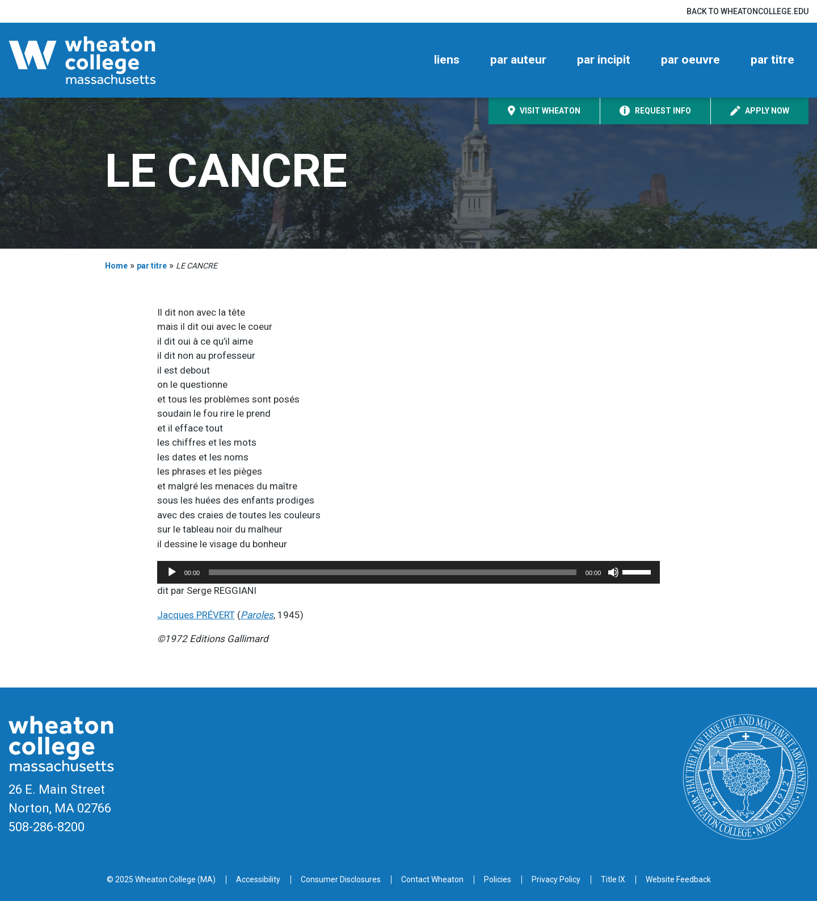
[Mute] (613, 572)
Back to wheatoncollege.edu (747, 11)
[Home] (102, 60)
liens (447, 59)
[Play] (172, 572)
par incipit (603, 59)
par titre (772, 59)
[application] (408, 572)
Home (116, 265)
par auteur (518, 59)
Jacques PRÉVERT (196, 615)
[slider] (392, 572)
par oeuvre (690, 59)
